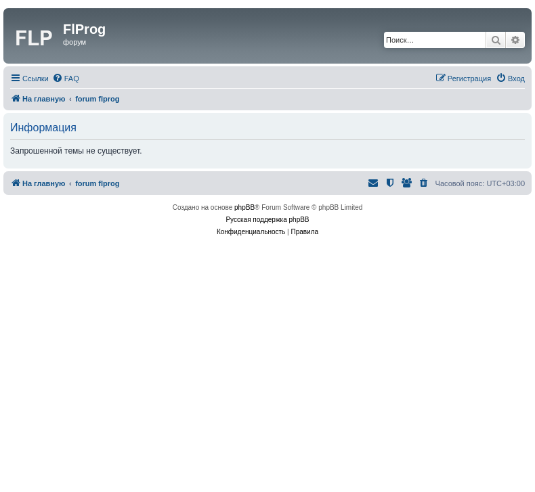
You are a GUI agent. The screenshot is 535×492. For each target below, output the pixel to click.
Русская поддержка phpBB (267, 219)
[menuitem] (65, 78)
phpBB (244, 207)
